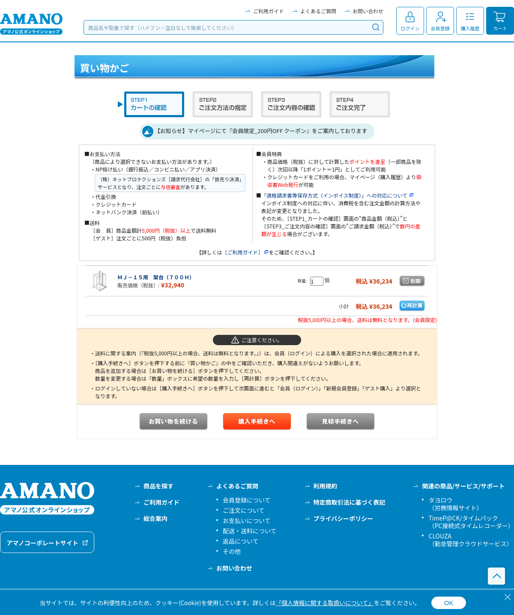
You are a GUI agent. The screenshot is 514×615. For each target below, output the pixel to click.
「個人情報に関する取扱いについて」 (325, 602)
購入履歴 (470, 28)
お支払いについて (247, 520)
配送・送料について (250, 531)
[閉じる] (508, 597)
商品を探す (158, 486)
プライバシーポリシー (344, 518)
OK (449, 602)
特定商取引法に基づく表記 (350, 502)
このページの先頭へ (496, 576)
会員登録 (440, 28)
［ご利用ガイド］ (245, 252)
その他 (232, 551)
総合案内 (155, 518)
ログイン (410, 28)
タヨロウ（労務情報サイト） (455, 504)
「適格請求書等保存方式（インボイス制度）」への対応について (337, 195)
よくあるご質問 (318, 11)
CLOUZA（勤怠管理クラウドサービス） (470, 539)
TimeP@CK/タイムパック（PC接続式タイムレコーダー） (471, 521)
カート (500, 28)
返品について (241, 541)
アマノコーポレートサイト (42, 542)
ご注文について (244, 510)
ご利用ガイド (268, 11)
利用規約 (326, 486)
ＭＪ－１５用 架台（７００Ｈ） (155, 277)
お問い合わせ (368, 11)
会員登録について (247, 500)
